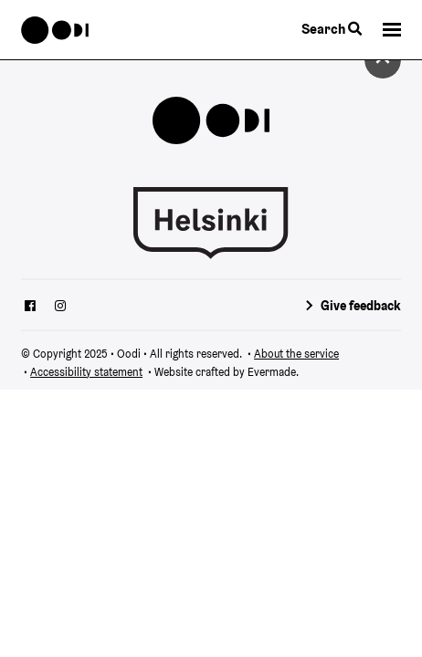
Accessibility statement (86, 372)
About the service (296, 353)
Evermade (272, 372)
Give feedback (361, 305)
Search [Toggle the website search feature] (331, 28)
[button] (392, 29)
